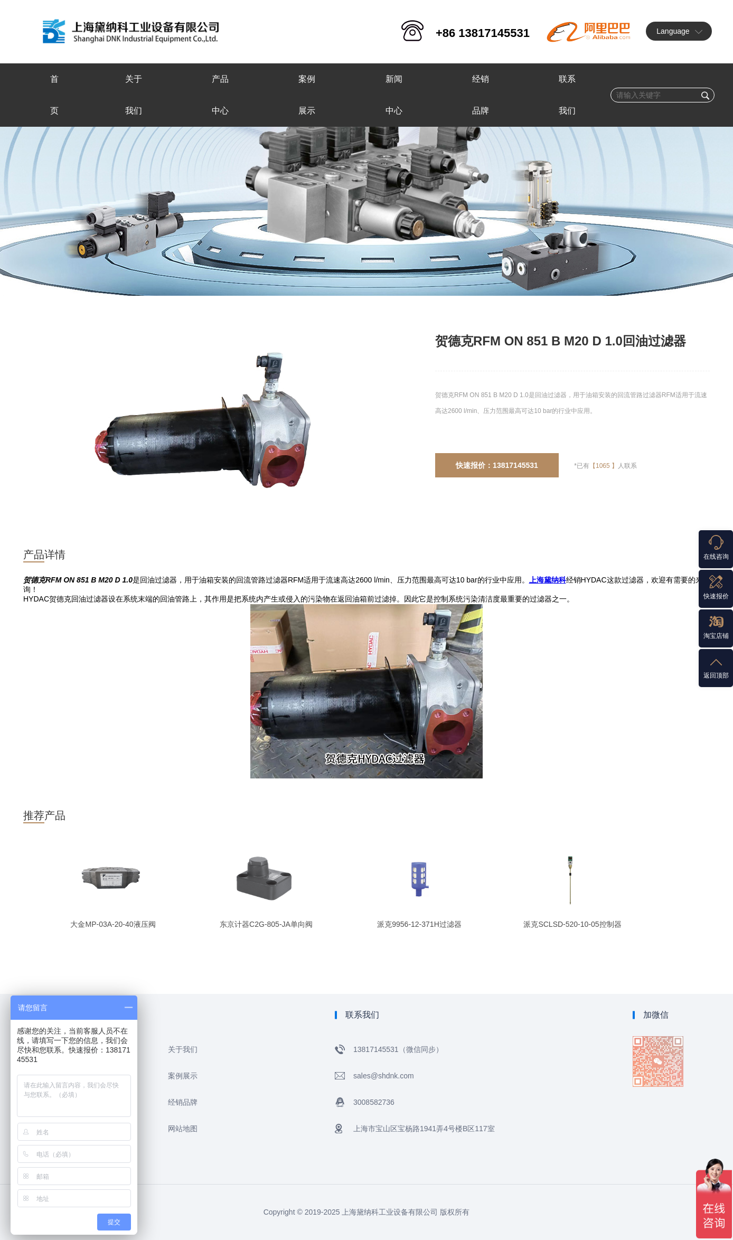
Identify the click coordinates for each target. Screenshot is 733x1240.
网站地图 (183, 1128)
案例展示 (183, 1076)
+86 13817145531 (483, 33)
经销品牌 (183, 1102)
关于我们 (183, 1049)
